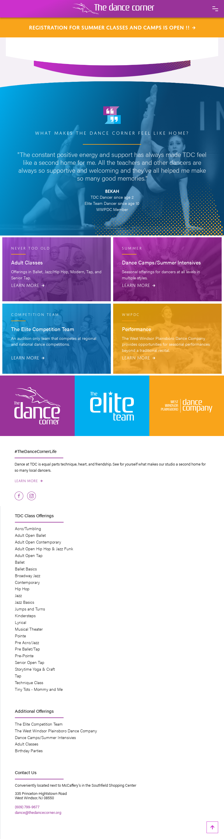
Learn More (27, 284)
